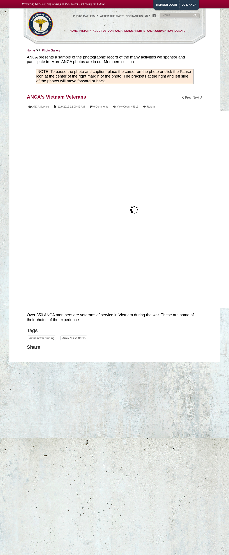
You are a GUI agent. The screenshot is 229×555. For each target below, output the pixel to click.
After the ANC (110, 16)
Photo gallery (84, 16)
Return (151, 106)
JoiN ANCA (189, 4)
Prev (187, 97)
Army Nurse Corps (73, 338)
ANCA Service (40, 106)
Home (31, 50)
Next (197, 97)
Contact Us (134, 16)
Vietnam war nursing (42, 338)
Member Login (166, 4)
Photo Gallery (51, 50)
